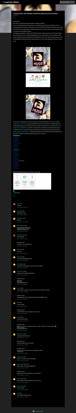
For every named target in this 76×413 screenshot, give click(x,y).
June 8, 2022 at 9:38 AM (22, 313)
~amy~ (18, 203)
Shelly (18, 302)
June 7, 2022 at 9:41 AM (22, 207)
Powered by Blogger (38, 411)
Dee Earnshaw (20, 356)
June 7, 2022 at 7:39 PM (22, 267)
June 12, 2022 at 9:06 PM (22, 389)
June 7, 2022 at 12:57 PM (22, 231)
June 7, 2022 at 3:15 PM (22, 246)
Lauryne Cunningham (21, 364)
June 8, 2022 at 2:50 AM (22, 299)
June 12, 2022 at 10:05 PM (22, 396)
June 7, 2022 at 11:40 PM (22, 291)
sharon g (19, 288)
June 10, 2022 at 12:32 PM (22, 360)
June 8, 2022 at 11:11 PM (22, 337)
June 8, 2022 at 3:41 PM (22, 330)
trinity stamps (17, 192)
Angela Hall (19, 249)
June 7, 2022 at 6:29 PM (22, 260)
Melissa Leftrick (20, 334)
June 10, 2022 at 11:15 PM (22, 375)
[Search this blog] (68, 2)
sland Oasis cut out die (19, 123)
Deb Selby (19, 317)
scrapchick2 (19, 211)
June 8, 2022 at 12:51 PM (22, 320)
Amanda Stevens (20, 235)
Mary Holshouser (20, 225)
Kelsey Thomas (20, 386)
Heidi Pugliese (20, 264)
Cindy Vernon (20, 218)
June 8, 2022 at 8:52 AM (22, 306)
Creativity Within (11, 2)
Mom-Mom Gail (20, 271)
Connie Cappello (20, 378)
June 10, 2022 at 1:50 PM (22, 367)
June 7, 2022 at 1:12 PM (22, 238)
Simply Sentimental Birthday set (21, 131)
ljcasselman (19, 256)
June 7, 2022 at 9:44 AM (22, 214)
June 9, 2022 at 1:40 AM (22, 353)
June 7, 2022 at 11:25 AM (22, 222)
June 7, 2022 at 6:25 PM (22, 253)
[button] (14, 17)
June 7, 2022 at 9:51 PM (22, 284)
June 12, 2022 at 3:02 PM (22, 382)
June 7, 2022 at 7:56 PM (22, 275)
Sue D (18, 393)
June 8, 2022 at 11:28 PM (22, 345)
